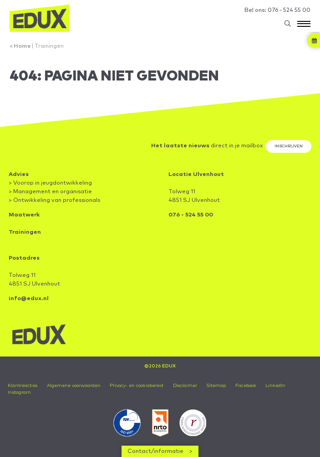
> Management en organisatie (50, 192)
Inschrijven (288, 146)
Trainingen (49, 46)
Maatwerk (24, 215)
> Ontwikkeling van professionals (54, 200)
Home (22, 46)
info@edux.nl (29, 298)
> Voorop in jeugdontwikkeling (50, 183)
